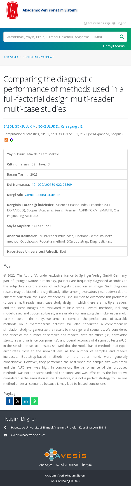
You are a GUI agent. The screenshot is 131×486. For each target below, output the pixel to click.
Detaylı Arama (114, 46)
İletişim (87, 465)
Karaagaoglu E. (72, 126)
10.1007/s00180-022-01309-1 (53, 184)
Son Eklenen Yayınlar (38, 57)
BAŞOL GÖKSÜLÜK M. (19, 126)
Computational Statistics (43, 195)
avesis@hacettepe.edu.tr (28, 435)
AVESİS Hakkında (67, 465)
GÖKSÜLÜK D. (48, 126)
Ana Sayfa (11, 57)
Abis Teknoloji (60, 481)
